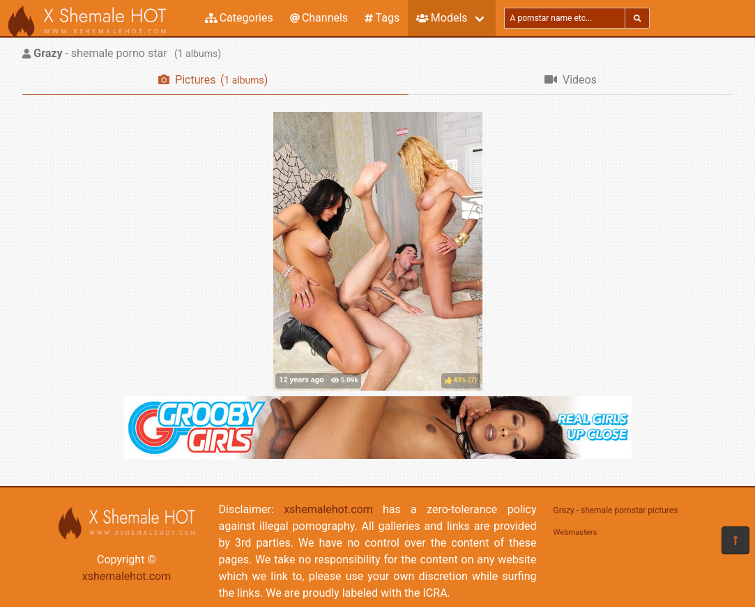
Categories (239, 17)
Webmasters (575, 532)
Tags (382, 17)
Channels (319, 17)
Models (441, 17)
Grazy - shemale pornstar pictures (616, 510)
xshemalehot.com (126, 576)
